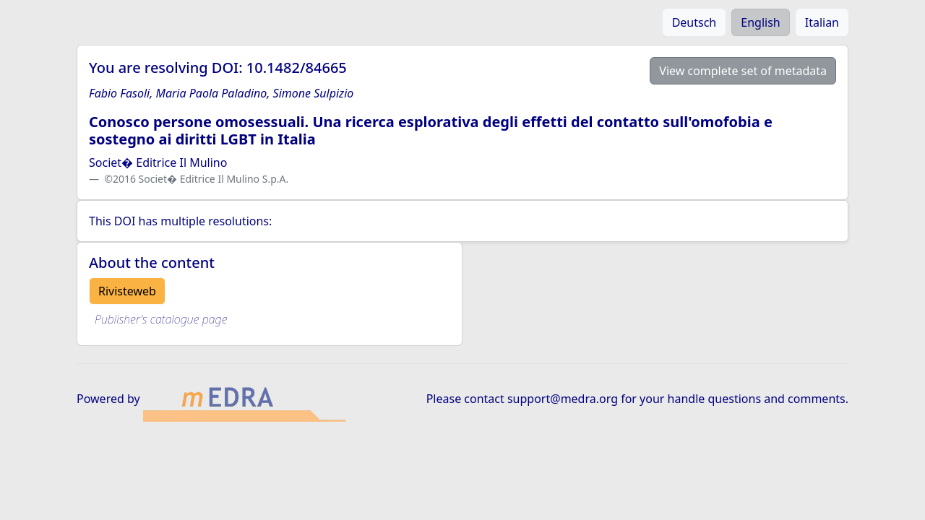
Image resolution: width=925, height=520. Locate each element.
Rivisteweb (127, 291)
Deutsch (694, 22)
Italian (822, 22)
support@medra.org (562, 399)
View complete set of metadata (743, 71)
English (760, 22)
